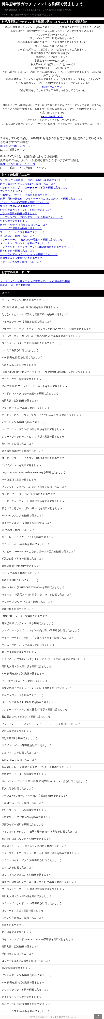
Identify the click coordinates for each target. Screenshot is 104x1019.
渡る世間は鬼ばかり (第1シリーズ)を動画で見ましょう (32, 508)
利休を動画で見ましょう (15, 925)
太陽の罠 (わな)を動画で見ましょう (21, 565)
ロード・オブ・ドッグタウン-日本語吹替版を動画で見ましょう (37, 458)
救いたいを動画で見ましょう (18, 443)
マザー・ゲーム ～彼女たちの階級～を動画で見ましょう (31, 239)
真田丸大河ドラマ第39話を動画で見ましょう (26, 896)
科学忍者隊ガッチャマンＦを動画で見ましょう (26, 209)
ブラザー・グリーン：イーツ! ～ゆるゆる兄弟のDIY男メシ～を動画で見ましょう (46, 328)
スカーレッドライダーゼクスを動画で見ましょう (29, 537)
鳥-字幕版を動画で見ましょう (18, 529)
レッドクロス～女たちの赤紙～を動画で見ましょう (30, 393)
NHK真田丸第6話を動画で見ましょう (22, 357)
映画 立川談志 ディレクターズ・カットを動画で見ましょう (34, 386)
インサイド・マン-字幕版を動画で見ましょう (27, 975)
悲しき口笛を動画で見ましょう (17, 235)
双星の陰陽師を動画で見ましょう (20, 580)
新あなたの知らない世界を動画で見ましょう (26, 838)
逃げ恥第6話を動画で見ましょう (20, 738)
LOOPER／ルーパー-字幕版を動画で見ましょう (28, 616)
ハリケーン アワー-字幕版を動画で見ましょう (27, 601)
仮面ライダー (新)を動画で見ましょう (23, 824)
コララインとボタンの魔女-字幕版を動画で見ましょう (32, 343)
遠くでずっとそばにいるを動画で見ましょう (26, 874)
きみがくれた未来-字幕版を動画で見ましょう (27, 1003)
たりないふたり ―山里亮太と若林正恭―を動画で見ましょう (35, 314)
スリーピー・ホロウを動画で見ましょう (22, 232)
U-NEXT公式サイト (52, 116)
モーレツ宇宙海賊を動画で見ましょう (23, 917)
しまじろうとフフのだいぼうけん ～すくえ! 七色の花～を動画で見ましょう (43, 659)
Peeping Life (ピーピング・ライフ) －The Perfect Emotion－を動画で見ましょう (46, 371)
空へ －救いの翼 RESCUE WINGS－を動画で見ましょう (33, 587)
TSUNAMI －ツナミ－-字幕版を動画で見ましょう (27, 195)
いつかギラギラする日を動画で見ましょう (25, 989)
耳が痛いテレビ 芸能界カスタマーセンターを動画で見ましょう (37, 767)
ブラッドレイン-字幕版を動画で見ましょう (25, 544)
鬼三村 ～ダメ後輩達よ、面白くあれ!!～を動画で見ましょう (33, 180)
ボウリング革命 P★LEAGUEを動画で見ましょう (29, 702)
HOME (5, 15)
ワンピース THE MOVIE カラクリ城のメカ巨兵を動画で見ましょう (39, 551)
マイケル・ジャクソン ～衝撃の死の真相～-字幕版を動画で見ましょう (41, 831)
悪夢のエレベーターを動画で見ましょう (24, 774)
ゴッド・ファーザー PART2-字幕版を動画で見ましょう (32, 494)
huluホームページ (52, 86)
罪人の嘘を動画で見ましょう (18, 788)
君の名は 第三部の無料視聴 (15, 285)
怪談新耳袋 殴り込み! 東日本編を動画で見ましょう (30, 307)
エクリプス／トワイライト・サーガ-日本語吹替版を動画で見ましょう (40, 853)
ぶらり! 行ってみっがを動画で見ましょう (24, 680)
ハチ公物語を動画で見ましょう (19, 479)
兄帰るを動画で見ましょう (16, 731)
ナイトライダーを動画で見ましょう (21, 996)
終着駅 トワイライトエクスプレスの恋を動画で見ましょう (34, 845)
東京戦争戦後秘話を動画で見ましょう (23, 450)
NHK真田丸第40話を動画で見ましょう (23, 982)
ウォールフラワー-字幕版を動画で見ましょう (27, 321)
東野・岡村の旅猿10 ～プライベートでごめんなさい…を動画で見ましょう (41, 198)
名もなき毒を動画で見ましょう (19, 652)
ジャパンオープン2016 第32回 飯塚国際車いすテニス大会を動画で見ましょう (45, 781)
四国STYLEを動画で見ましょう (19, 759)
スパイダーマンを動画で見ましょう (21, 465)
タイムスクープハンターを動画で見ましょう (24, 243)
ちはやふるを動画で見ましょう (19, 364)
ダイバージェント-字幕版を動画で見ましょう (27, 522)
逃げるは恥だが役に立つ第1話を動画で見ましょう (28, 183)
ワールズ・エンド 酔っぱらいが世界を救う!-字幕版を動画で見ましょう (41, 336)
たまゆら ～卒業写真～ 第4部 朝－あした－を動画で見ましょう (37, 594)
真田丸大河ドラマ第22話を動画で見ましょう (26, 666)
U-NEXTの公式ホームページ (17, 164)
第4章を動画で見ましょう (16, 968)
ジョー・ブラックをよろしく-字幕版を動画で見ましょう (33, 436)
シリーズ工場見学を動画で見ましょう (21, 228)
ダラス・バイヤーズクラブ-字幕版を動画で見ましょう (32, 860)
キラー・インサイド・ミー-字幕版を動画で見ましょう (32, 903)
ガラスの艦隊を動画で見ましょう (18, 213)
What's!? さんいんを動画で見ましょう (23, 515)
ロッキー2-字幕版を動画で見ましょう (22, 910)
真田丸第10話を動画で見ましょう (20, 946)
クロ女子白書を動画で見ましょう (20, 350)
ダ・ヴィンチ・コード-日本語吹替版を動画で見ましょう (33, 889)
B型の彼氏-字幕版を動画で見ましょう (23, 558)
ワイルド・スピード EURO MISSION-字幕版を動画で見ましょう (37, 939)
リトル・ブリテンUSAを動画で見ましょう (25, 300)
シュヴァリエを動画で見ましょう (20, 752)
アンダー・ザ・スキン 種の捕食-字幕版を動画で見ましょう (34, 709)
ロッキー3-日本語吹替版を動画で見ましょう (26, 960)
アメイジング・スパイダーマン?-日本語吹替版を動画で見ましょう (37, 247)
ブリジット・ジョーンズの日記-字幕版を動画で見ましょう (34, 486)
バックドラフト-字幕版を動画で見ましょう (25, 1011)
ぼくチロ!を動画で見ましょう (16, 191)
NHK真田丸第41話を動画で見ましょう (21, 206)
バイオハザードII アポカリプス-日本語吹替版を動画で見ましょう (38, 637)
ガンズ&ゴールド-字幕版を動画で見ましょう (24, 202)
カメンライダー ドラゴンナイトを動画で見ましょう (29, 254)
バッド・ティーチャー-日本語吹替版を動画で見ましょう (33, 501)
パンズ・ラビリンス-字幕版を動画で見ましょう (28, 644)
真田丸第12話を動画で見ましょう (20, 400)
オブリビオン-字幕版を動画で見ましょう (24, 422)
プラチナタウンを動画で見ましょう (21, 379)
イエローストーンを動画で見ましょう (23, 802)
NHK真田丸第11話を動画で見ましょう (23, 673)
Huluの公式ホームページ (15, 145)
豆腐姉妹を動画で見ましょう (18, 609)
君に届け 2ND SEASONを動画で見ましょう (26, 716)
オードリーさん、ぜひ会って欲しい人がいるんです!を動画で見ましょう (41, 414)
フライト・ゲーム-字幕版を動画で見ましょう (27, 745)
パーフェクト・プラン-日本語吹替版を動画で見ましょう (33, 429)
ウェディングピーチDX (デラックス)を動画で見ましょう (31, 217)
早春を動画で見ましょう (13, 220)
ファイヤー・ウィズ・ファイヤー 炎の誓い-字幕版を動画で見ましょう (41, 630)
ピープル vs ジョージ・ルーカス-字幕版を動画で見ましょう (35, 795)
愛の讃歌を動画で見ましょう (18, 953)
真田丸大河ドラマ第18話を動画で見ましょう (25, 258)
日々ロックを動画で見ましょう (17, 250)
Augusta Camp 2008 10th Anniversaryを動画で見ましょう (34, 472)
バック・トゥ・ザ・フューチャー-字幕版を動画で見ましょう (34, 187)
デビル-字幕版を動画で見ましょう (21, 573)
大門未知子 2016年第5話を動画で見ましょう (27, 817)
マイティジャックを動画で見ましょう (23, 695)
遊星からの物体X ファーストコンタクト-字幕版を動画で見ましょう (39, 881)
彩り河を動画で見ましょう (16, 932)
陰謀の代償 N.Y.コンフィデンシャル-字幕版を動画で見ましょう (37, 687)
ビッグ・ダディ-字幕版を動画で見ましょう (24, 224)
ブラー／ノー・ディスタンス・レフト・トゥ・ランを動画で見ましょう (41, 723)
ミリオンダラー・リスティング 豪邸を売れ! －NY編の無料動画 (35, 281)
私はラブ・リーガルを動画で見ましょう (24, 810)
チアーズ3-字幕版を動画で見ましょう (21, 261)
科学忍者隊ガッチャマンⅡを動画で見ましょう (32, 15)
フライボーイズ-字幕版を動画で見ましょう (25, 407)
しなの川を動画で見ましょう (18, 867)
